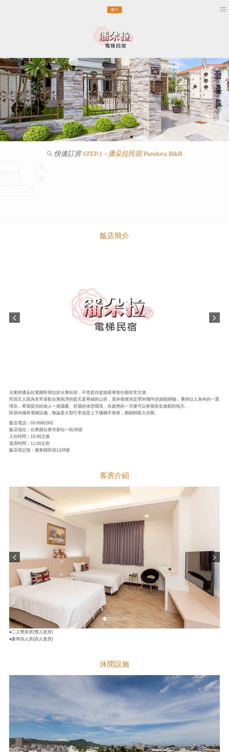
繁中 (114, 10)
